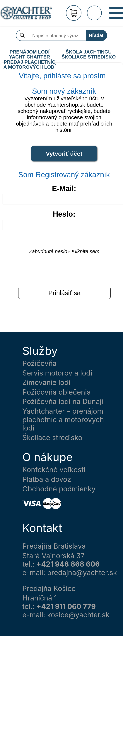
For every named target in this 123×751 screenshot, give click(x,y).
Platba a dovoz (46, 479)
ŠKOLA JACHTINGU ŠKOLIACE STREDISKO (89, 52)
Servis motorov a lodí (57, 373)
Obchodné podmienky (58, 489)
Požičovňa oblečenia (56, 392)
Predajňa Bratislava (54, 546)
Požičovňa (39, 363)
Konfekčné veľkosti (54, 469)
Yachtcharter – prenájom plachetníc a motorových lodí (63, 419)
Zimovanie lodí (46, 382)
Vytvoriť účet (64, 153)
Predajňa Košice (49, 588)
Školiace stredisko (52, 437)
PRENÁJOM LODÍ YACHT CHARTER (29, 52)
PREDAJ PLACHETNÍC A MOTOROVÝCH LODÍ (29, 62)
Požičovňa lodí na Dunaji (62, 401)
